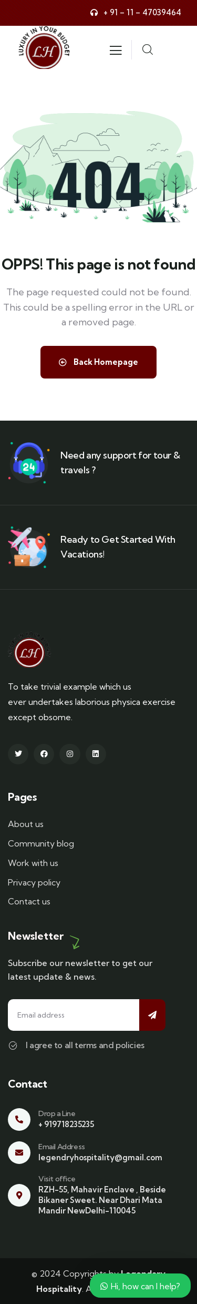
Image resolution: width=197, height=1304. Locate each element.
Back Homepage (98, 362)
